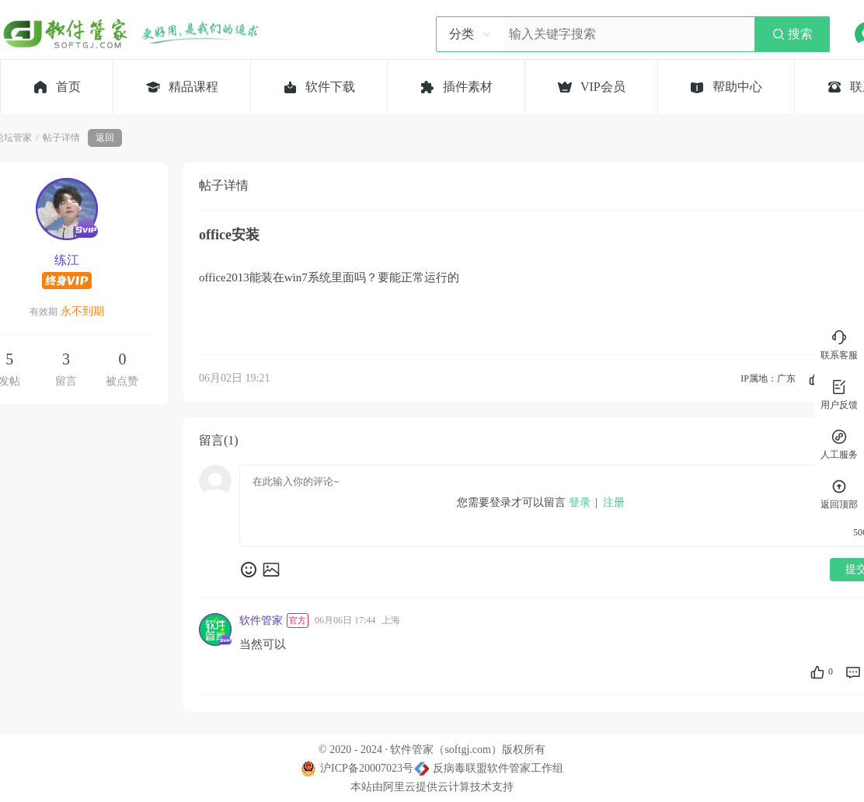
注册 (614, 502)
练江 (66, 260)
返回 (105, 137)
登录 (580, 502)
